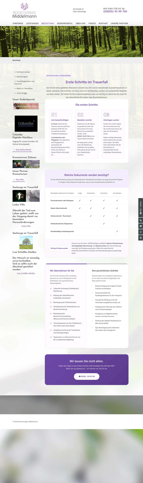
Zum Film (20, 180)
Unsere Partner (119, 24)
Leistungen (32, 24)
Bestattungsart (22, 77)
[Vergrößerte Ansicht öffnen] (26, 164)
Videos (92, 24)
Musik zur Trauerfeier (25, 88)
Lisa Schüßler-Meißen (26, 273)
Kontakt (103, 24)
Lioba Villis (26, 226)
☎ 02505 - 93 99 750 (87, 376)
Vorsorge (18, 24)
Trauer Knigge (22, 93)
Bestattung (48, 24)
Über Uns (80, 24)
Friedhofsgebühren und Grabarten (24, 82)
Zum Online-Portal (23, 150)
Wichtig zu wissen (23, 72)
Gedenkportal (65, 24)
